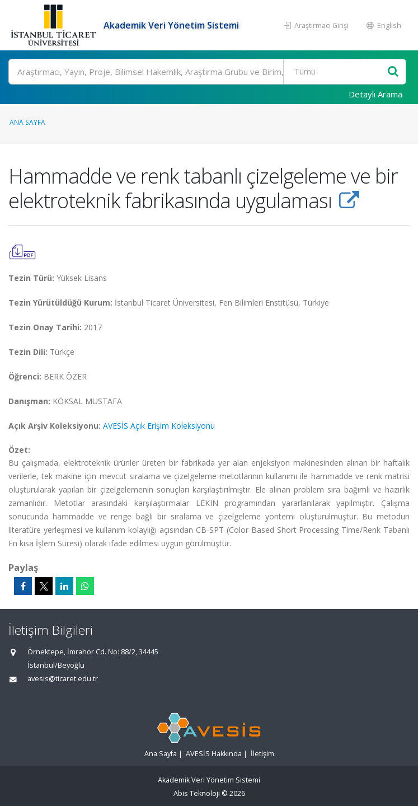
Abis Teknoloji (196, 793)
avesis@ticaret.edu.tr (62, 678)
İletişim (262, 753)
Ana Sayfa (27, 122)
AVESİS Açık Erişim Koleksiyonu (159, 425)
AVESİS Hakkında (214, 753)
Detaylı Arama (375, 94)
